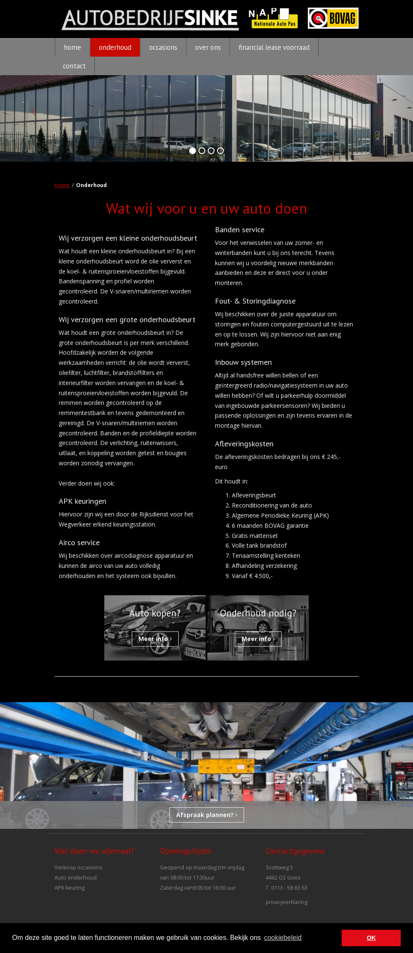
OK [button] (371, 937)
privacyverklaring (286, 902)
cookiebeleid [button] (283, 937)
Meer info (155, 639)
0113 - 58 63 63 (289, 887)
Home (62, 185)
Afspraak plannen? (206, 815)
